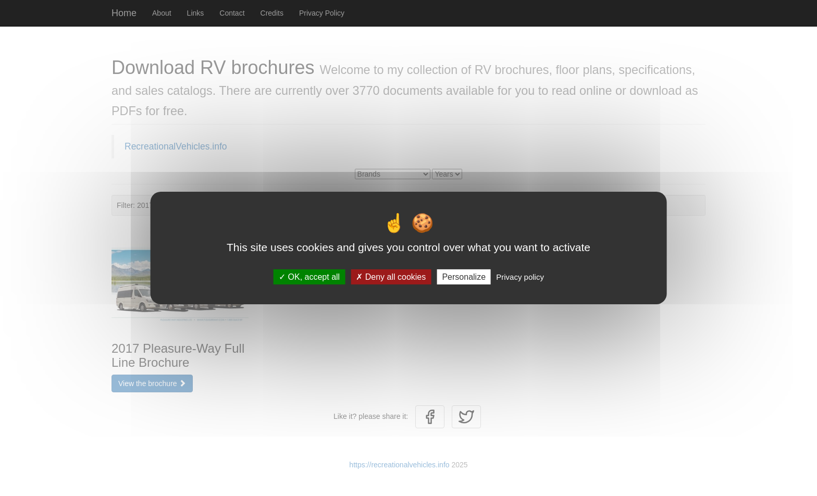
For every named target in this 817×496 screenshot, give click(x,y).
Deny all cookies (391, 276)
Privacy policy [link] (520, 276)
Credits (272, 13)
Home (124, 13)
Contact (231, 13)
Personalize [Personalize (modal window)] (464, 276)
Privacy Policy (321, 13)
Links (195, 13)
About (161, 13)
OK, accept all (309, 276)
